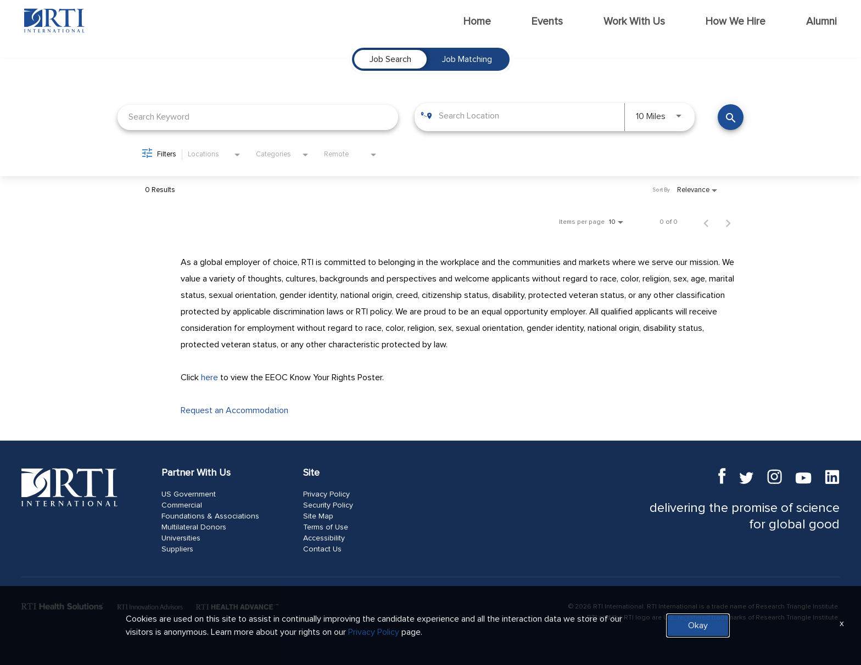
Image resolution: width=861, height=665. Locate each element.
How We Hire (735, 21)
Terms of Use (325, 527)
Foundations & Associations (210, 516)
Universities (180, 538)
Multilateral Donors (193, 527)
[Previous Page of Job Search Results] (706, 222)
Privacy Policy (326, 494)
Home (477, 21)
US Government (188, 494)
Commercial (181, 505)
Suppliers (177, 549)
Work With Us (634, 21)
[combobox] (257, 117)
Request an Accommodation (234, 410)
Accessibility (324, 538)
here (209, 377)
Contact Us (322, 549)
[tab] (390, 59)
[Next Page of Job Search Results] (728, 222)
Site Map (318, 516)
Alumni (821, 21)
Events (547, 21)
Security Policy (328, 505)
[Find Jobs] (730, 117)
